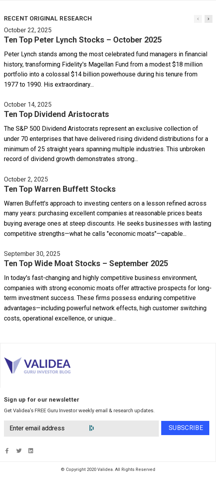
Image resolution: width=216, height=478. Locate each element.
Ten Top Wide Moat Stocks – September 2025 (86, 263)
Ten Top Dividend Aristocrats (56, 114)
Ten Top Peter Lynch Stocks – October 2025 (83, 39)
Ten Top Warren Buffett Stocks (60, 189)
